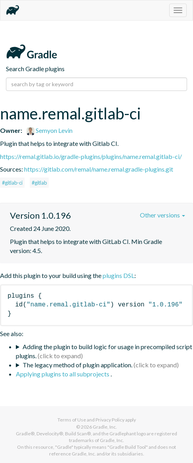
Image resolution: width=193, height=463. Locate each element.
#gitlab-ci (12, 183)
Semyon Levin (50, 130)
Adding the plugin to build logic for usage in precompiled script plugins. (104, 351)
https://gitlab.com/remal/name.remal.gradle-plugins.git (98, 169)
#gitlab (39, 183)
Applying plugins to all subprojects (63, 374)
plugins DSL (118, 275)
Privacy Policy (110, 420)
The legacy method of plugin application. (77, 365)
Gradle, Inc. (105, 427)
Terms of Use (71, 420)
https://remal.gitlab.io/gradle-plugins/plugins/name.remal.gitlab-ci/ (91, 156)
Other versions (162, 215)
